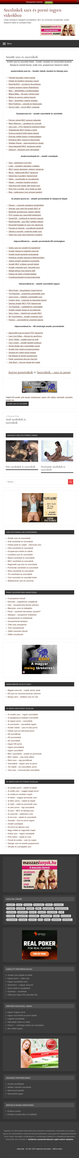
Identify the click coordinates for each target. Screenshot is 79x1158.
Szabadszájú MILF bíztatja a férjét (23, 130)
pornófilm (34, 916)
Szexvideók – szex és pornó (53, 372)
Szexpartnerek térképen (18, 621)
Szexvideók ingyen (15, 1094)
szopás (8, 400)
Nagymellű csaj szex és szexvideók (22, 564)
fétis (38, 908)
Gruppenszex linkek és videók (20, 551)
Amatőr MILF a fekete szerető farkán (24, 264)
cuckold (21, 908)
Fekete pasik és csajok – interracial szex (24, 545)
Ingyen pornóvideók (21, 372)
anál (22, 397)
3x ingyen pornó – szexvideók (20, 721)
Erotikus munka (14, 1111)
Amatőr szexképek (15, 824)
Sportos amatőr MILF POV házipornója (25, 303)
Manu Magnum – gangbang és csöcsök (25, 123)
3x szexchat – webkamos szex (20, 814)
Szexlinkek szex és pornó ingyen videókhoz (32, 13)
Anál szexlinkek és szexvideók (20, 542)
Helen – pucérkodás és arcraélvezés (24, 179)
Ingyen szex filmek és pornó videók (22, 1015)
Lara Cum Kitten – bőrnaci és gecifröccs (25, 336)
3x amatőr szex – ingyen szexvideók (23, 715)
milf (48, 397)
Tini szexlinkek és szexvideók (20, 574)
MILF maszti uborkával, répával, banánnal (26, 169)
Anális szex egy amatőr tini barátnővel (24, 248)
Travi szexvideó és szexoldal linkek (22, 578)
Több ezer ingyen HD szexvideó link (22, 995)
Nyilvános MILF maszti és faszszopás (24, 140)
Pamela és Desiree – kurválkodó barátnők (26, 228)
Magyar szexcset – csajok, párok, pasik (24, 690)
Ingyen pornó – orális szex (18, 978)
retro (56, 916)
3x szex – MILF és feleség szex (21, 811)
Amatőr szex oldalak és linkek (20, 975)
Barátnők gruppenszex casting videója (24, 212)
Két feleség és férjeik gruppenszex (23, 356)
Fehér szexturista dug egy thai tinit (23, 359)
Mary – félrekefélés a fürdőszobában (24, 91)
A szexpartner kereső (16, 598)
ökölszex (67, 920)
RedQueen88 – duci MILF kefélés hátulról (26, 222)
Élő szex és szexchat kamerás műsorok (24, 694)
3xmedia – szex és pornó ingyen (21, 821)
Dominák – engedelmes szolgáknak (22, 602)
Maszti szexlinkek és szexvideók (21, 558)
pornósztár (46, 916)
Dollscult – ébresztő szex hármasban (24, 150)
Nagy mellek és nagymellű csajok (21, 830)
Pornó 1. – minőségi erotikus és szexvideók (26, 1025)
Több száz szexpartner (17, 625)
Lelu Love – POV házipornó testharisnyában (27, 127)
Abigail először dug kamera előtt (22, 271)
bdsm (49, 905)
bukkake (58, 905)
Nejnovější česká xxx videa (19, 1022)
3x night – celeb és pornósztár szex (22, 804)
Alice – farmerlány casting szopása (23, 101)
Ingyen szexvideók (15, 751)
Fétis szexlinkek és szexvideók (20, 466)
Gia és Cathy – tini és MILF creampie (24, 107)
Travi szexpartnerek (16, 628)
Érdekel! (49, 2)
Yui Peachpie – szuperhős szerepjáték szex (27, 294)
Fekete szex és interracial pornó (21, 731)
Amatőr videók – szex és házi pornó (22, 728)
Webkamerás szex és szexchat (20, 581)
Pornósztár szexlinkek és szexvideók (53, 468)
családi (11, 908)
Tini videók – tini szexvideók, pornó (22, 767)
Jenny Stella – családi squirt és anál (23, 339)
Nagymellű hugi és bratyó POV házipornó (26, 333)
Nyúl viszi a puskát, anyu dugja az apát (25, 189)
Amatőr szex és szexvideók (17, 404)
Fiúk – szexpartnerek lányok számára (23, 605)
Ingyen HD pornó (15, 744)
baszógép (39, 905)
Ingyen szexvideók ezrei (18, 982)
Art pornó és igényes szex (18, 827)
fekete (30, 908)
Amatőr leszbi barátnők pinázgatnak (23, 254)
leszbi (33, 912)
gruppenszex (35, 397)
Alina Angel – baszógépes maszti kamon (25, 290)
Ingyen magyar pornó (16, 1012)
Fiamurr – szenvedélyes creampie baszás (26, 320)
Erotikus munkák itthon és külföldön (22, 1114)
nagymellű (60, 397)
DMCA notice (57, 1149)
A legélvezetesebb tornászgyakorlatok (24, 277)
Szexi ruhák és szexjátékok (19, 988)
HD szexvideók (14, 741)
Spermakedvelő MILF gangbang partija (25, 146)
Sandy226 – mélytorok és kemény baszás (26, 218)
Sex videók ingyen (15, 1029)
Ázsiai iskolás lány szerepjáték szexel (24, 346)
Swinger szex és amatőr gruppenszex (23, 843)
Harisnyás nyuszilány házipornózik (23, 176)
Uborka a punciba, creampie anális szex (25, 231)
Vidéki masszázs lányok (18, 631)
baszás (27, 397)
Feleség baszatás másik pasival (22, 78)
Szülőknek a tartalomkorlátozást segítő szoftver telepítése (50, 1139)
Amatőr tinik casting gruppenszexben (24, 349)
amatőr (17, 397)
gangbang (48, 908)
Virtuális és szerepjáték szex (19, 847)
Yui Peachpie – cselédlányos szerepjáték (26, 307)
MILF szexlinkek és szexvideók (20, 561)
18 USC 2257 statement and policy (38, 1149)
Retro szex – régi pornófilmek (20, 760)
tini (13, 400)
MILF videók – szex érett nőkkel (21, 757)
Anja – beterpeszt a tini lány (20, 163)
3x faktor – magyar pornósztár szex (22, 798)
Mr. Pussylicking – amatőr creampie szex (26, 317)
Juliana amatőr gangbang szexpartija (24, 261)
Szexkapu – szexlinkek (17, 992)
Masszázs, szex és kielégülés (20, 608)
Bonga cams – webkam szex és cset (23, 697)
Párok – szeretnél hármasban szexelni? (24, 612)
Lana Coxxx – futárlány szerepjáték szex (25, 297)
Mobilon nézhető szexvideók (19, 1087)
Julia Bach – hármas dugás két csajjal (24, 362)
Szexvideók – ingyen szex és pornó (22, 764)
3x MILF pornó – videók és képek (21, 801)
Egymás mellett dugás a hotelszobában (25, 137)
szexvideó (68, 397)
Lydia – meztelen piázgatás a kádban (24, 166)
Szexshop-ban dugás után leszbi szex (24, 186)
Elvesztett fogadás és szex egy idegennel (26, 225)
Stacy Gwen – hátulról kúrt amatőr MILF (25, 313)
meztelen (52, 912)
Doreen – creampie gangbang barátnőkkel (26, 205)
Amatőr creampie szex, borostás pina (24, 267)
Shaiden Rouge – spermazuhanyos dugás (26, 143)
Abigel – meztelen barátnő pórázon (23, 182)
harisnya (11, 912)
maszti (43, 397)
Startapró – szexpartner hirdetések (22, 615)
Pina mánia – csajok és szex (19, 837)
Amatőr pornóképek (16, 1084)
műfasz (53, 397)
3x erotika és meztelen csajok (20, 794)
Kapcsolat (20, 1149)
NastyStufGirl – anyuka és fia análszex (25, 84)
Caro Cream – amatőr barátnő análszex (25, 343)
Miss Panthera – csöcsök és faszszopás (25, 104)
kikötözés (23, 912)
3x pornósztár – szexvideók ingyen (22, 724)
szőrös (32, 920)
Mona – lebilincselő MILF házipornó (23, 173)
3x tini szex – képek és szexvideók (22, 817)
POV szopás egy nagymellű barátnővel (25, 215)
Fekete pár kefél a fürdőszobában (23, 274)
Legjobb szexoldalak (16, 1019)
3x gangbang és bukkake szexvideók (23, 718)
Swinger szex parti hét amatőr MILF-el (24, 209)
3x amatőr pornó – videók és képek (22, 788)
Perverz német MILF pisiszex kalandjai (25, 120)
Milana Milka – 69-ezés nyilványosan (24, 94)
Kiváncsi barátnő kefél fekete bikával (24, 133)
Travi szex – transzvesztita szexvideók (24, 770)
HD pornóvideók (14, 737)
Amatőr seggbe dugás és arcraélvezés (25, 310)
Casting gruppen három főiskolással (23, 87)
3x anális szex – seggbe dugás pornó (23, 791)
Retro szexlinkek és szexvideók (21, 571)
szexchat (66, 916)
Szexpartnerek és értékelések (20, 618)
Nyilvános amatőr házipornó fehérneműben (26, 258)
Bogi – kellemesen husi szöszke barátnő (25, 192)
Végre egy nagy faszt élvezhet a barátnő (25, 235)
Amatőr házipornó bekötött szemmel (24, 251)
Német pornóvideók (16, 1090)
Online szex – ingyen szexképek (21, 834)
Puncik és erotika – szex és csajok (22, 840)
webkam (56, 920)
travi (47, 920)
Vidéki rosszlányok (15, 634)
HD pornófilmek (14, 734)
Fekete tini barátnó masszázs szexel (24, 81)
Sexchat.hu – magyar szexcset (20, 985)
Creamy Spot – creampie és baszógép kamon (28, 300)
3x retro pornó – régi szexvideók (21, 807)
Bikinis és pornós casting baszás (22, 97)
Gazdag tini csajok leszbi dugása (22, 353)
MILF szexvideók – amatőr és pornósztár (25, 754)
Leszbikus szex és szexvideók (20, 555)
